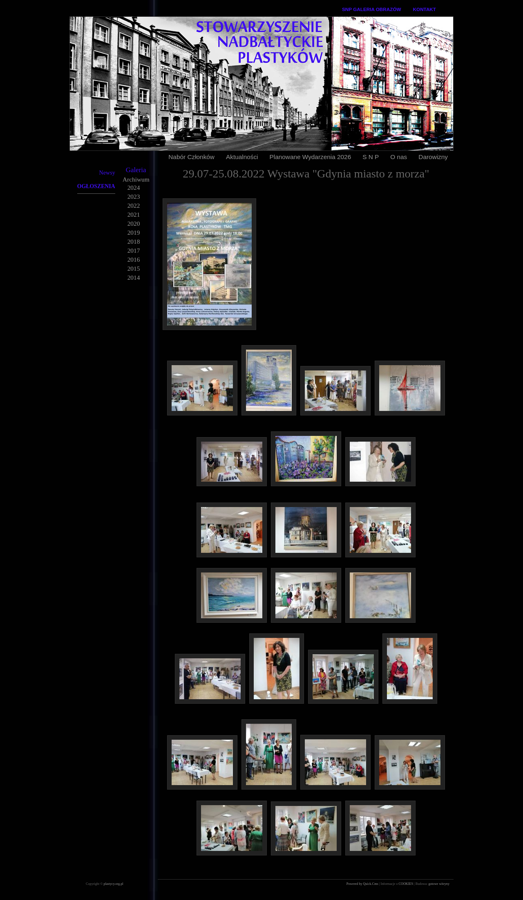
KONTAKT (424, 9)
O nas (398, 156)
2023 (133, 196)
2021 (133, 214)
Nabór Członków (191, 156)
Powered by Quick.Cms (362, 884)
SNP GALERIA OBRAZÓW (371, 9)
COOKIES (406, 884)
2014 (133, 277)
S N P (370, 156)
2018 (133, 241)
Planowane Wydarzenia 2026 (310, 156)
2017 (133, 250)
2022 (133, 205)
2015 (133, 268)
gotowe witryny (438, 884)
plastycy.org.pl (113, 884)
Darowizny (433, 156)
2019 (133, 232)
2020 (133, 223)
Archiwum (136, 179)
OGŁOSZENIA (96, 186)
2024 (133, 187)
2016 (133, 259)
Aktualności (242, 156)
